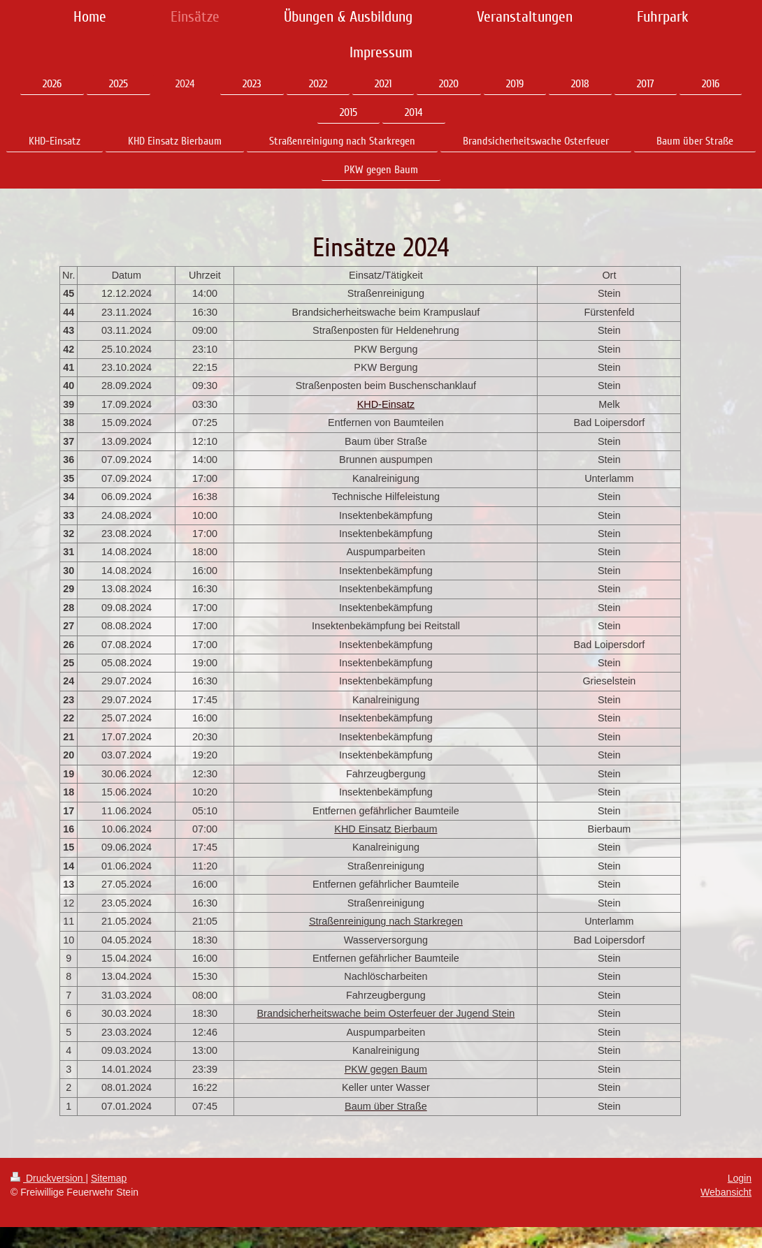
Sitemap (109, 1178)
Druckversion (47, 1178)
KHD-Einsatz (386, 404)
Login (740, 1178)
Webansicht (726, 1192)
